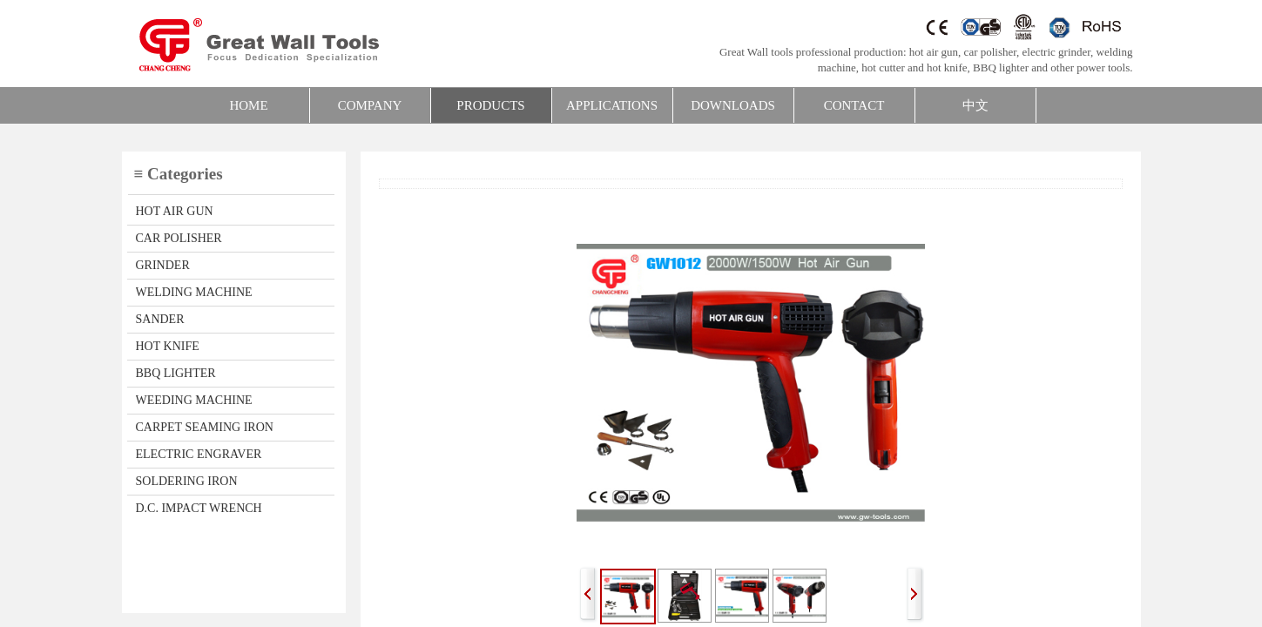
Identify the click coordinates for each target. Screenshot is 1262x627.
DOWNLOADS (733, 105)
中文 (975, 105)
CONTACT (854, 105)
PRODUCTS (490, 105)
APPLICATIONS (612, 105)
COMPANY (370, 105)
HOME (248, 105)
